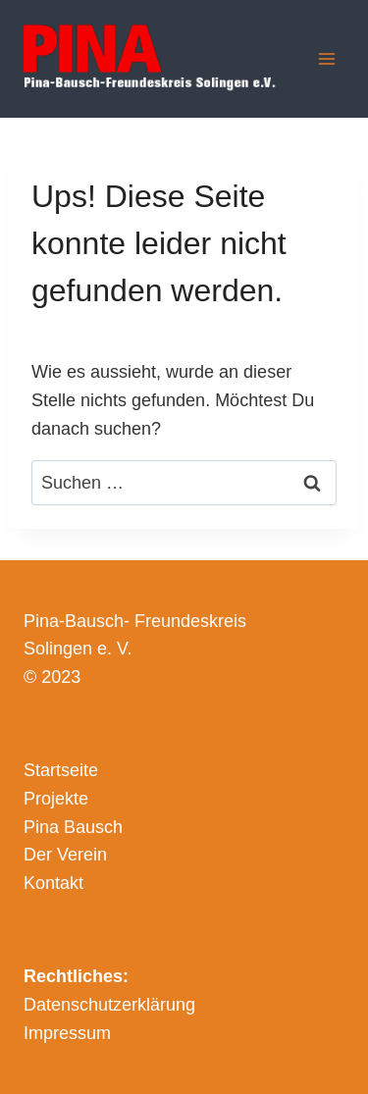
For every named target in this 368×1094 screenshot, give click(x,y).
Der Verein (65, 854)
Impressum (67, 1033)
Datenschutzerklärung (109, 1005)
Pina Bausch (73, 827)
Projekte (56, 798)
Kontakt (53, 883)
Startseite (61, 770)
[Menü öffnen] (326, 58)
